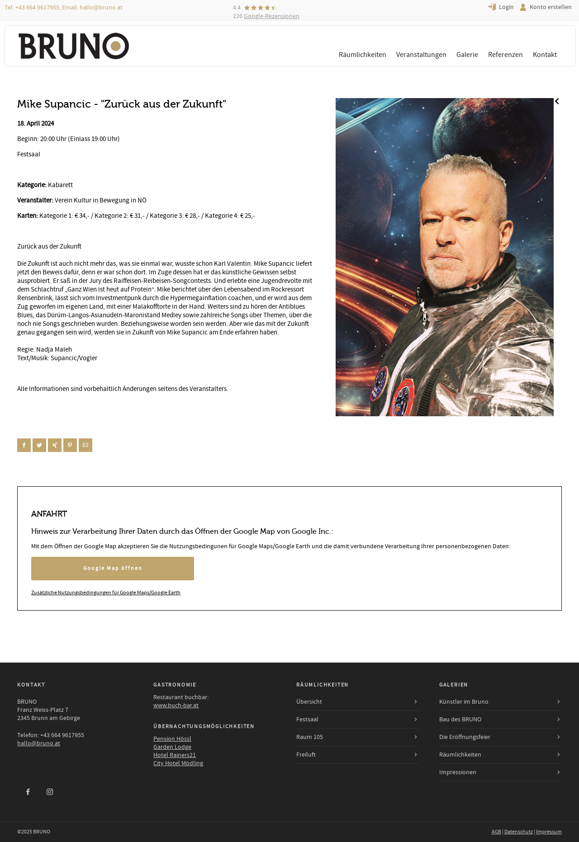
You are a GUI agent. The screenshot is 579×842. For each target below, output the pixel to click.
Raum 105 (309, 737)
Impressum (549, 831)
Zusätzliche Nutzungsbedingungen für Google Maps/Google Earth (105, 592)
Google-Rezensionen (271, 16)
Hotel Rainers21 (174, 755)
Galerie (467, 54)
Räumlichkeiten (362, 54)
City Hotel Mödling (178, 763)
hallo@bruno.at (101, 8)
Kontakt (545, 54)
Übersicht (309, 702)
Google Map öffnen (112, 568)
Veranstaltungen (421, 54)
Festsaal (307, 719)
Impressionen (457, 772)
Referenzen (505, 54)
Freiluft (306, 755)
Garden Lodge (172, 747)
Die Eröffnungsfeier (464, 737)
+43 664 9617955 (37, 8)
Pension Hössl (172, 739)
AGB (496, 831)
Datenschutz (518, 831)
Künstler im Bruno (464, 702)
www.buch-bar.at (176, 705)
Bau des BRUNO (460, 719)
